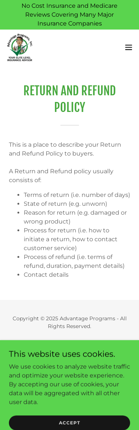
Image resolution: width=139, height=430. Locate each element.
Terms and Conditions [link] (69, 363)
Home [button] (69, 344)
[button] (128, 47)
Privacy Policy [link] (69, 353)
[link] (19, 47)
